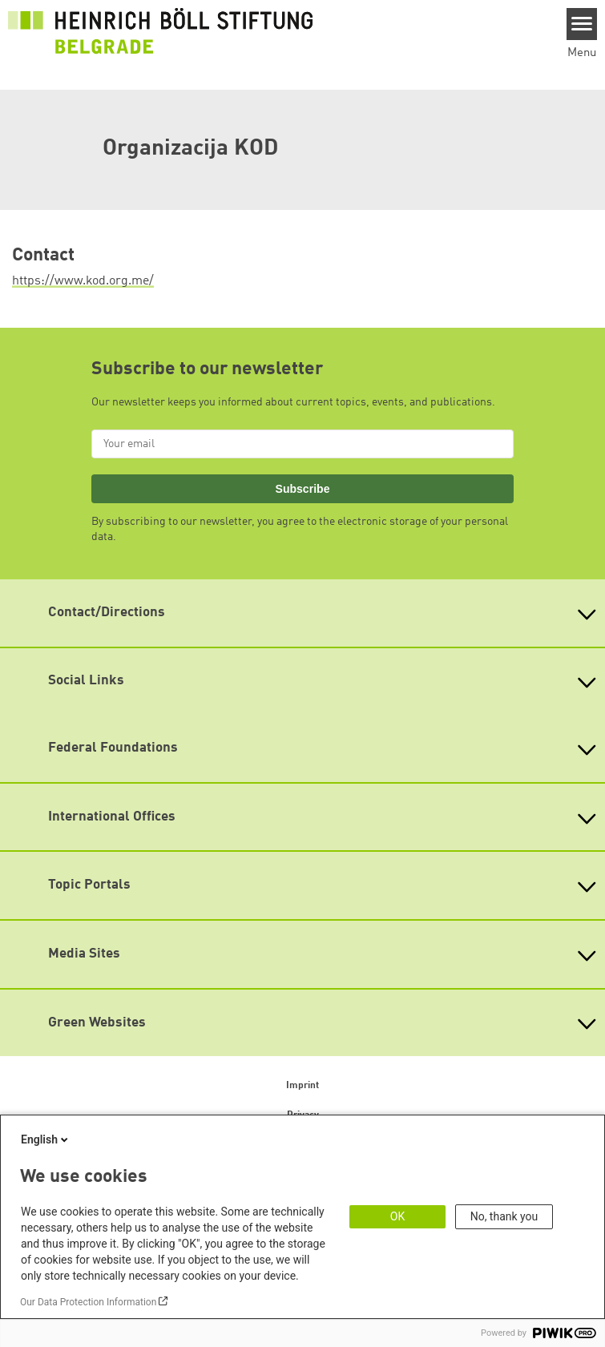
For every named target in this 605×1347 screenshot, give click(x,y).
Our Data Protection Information (88, 1302)
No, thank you (504, 1216)
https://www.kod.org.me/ (83, 281)
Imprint (302, 1086)
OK (397, 1216)
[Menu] (582, 24)
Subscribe (303, 488)
